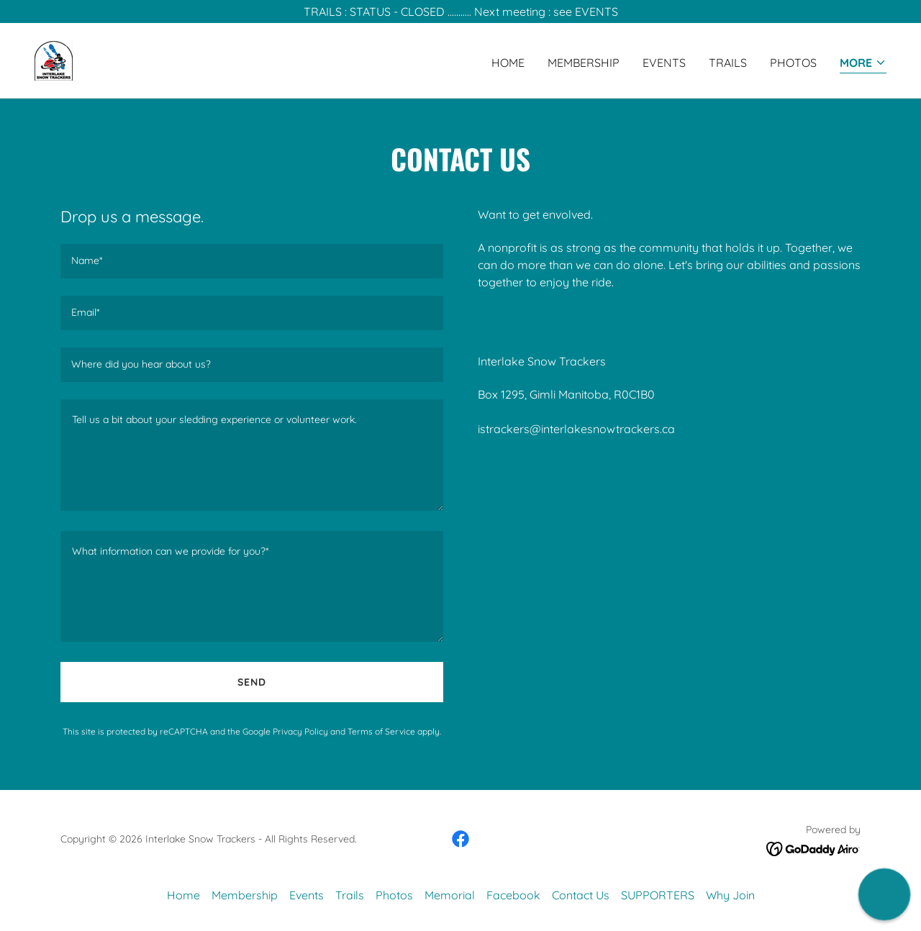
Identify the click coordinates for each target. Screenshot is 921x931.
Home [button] (183, 895)
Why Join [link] (730, 895)
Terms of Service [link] (381, 731)
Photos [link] (793, 62)
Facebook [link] (513, 895)
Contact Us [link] (580, 895)
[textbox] (251, 261)
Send (251, 682)
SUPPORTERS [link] (657, 895)
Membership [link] (584, 62)
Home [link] (508, 62)
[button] (863, 63)
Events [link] (664, 62)
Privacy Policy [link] (300, 731)
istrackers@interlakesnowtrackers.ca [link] (576, 429)
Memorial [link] (450, 895)
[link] (54, 59)
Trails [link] (728, 62)
